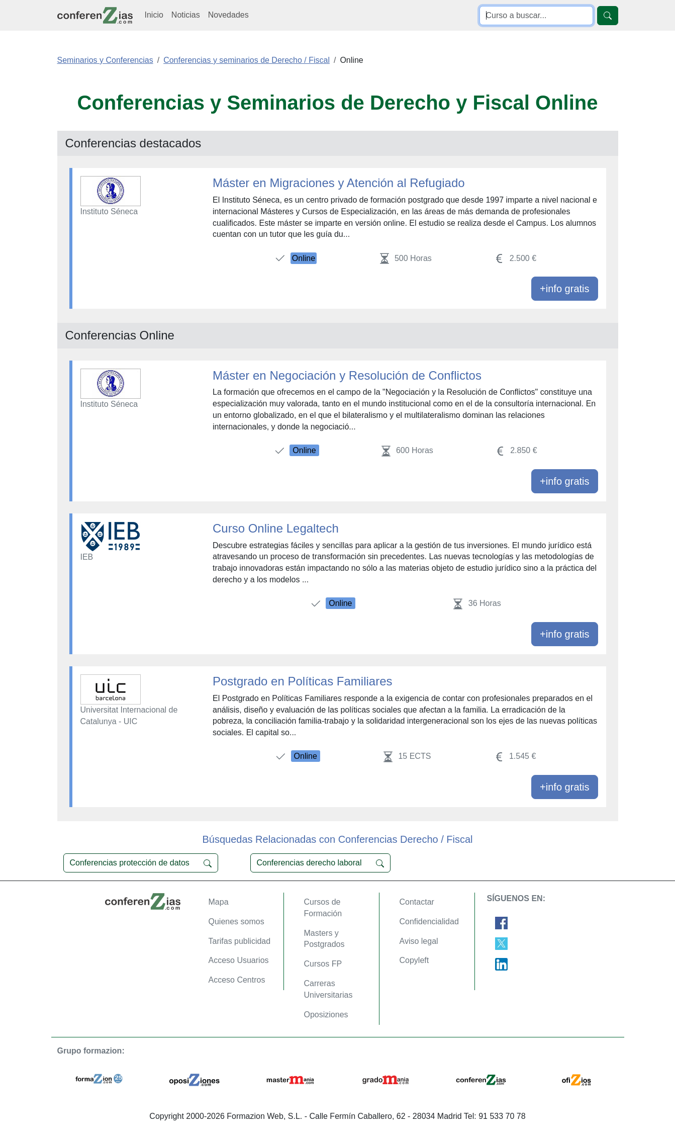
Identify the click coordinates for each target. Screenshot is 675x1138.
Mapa (219, 902)
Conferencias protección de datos (141, 862)
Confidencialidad (429, 921)
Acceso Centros (237, 980)
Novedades (228, 15)
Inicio (154, 15)
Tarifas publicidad (240, 941)
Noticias (185, 15)
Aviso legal (419, 941)
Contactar (417, 902)
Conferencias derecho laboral (320, 862)
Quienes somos (236, 921)
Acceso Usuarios (239, 960)
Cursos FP (323, 963)
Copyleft (414, 960)
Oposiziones (326, 1014)
